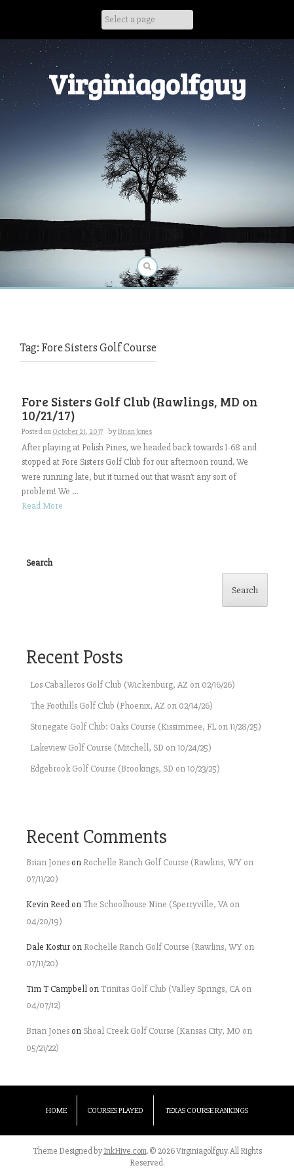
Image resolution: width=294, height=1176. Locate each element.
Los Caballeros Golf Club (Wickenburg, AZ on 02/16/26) (132, 684)
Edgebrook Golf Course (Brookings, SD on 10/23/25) (125, 768)
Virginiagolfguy (147, 83)
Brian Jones (135, 432)
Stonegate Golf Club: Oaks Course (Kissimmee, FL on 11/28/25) (145, 726)
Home (56, 1111)
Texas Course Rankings (207, 1111)
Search (39, 562)
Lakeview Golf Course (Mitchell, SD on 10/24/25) (120, 747)
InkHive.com (125, 1151)
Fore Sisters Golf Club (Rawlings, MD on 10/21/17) (140, 408)
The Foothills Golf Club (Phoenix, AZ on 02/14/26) (121, 705)
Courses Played (115, 1111)
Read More (42, 505)
